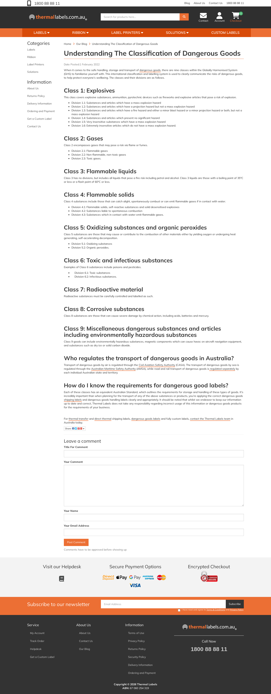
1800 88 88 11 (46, 3)
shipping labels (73, 399)
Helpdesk (35, 649)
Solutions (177, 32)
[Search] (184, 17)
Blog (187, 3)
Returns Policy (36, 96)
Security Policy (137, 657)
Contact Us (216, 3)
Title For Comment (76, 447)
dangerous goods (150, 70)
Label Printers (127, 32)
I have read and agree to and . (211, 610)
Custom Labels (225, 32)
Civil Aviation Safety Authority (157, 365)
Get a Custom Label (39, 118)
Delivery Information (39, 103)
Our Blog (84, 649)
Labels (41, 32)
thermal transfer (78, 418)
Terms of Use (136, 633)
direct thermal (102, 418)
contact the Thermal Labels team (210, 418)
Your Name (71, 511)
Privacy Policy (236, 609)
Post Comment (76, 542)
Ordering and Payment (41, 111)
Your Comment (73, 462)
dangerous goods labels (145, 418)
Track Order (37, 641)
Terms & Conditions (215, 609)
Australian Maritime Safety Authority (113, 368)
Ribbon (80, 32)
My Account (37, 633)
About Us (199, 3)
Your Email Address (76, 525)
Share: (74, 428)
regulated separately (222, 368)
